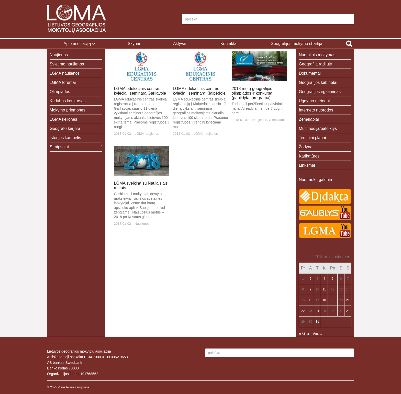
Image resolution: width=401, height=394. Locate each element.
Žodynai (306, 147)
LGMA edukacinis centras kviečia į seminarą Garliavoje (140, 90)
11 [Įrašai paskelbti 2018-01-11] (324, 289)
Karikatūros (309, 156)
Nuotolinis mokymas (317, 55)
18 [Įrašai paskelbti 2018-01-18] (324, 300)
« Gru (304, 333)
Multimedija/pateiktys (318, 128)
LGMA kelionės (63, 119)
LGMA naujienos (147, 134)
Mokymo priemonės (67, 110)
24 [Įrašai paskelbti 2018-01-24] (317, 311)
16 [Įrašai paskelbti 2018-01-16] (310, 300)
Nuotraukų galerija (315, 179)
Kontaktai (229, 43)
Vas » (318, 333)
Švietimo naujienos (67, 64)
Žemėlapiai (309, 119)
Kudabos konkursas (68, 101)
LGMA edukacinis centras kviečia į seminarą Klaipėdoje (199, 90)
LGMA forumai (63, 82)
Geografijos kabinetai (318, 82)
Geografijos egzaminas (320, 91)
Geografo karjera (65, 128)
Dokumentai (309, 73)
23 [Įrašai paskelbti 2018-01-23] (310, 311)
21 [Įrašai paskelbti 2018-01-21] (347, 300)
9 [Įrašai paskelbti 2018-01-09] (310, 289)
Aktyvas (180, 43)
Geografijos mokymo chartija (296, 43)
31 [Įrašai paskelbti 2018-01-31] (317, 321)
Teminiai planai (312, 138)
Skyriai (134, 43)
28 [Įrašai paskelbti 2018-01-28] (347, 311)
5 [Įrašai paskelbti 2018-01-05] (332, 278)
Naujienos (259, 120)
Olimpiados (277, 120)
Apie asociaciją (77, 43)
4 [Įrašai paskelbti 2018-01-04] (324, 278)
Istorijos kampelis (65, 138)
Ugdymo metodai (314, 101)
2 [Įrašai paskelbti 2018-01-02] (310, 278)
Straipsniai (59, 147)
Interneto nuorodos (316, 110)
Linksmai (307, 165)
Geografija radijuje (315, 64)
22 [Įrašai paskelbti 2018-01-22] (303, 311)
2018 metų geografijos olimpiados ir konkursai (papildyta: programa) (252, 93)
